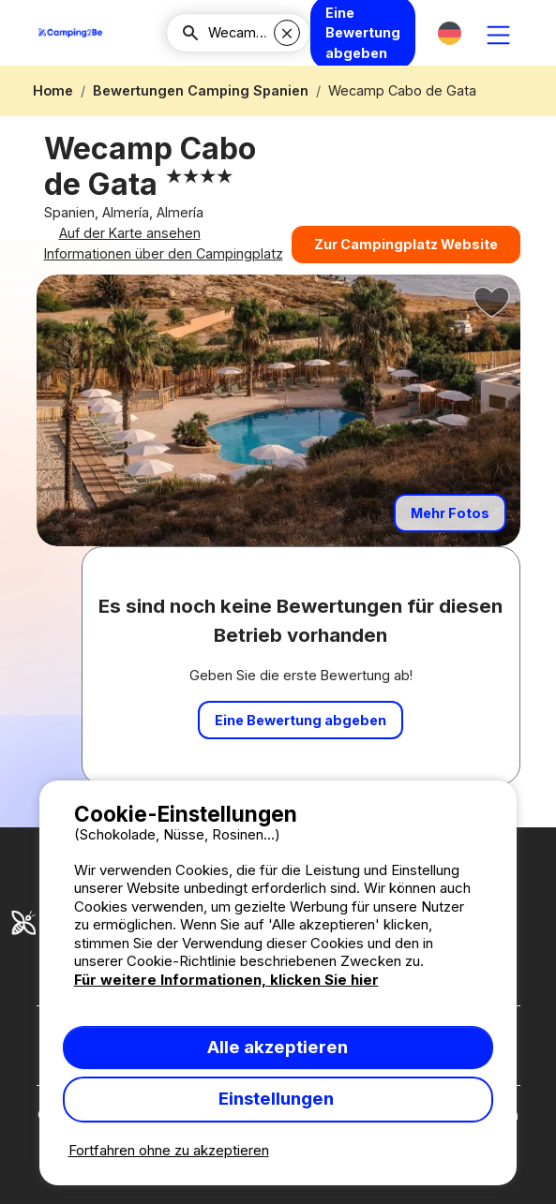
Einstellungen (278, 1098)
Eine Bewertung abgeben (300, 739)
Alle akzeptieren (277, 1047)
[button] (449, 33)
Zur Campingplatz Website (406, 252)
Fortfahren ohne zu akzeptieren (168, 1150)
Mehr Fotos (450, 532)
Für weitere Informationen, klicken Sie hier (226, 979)
